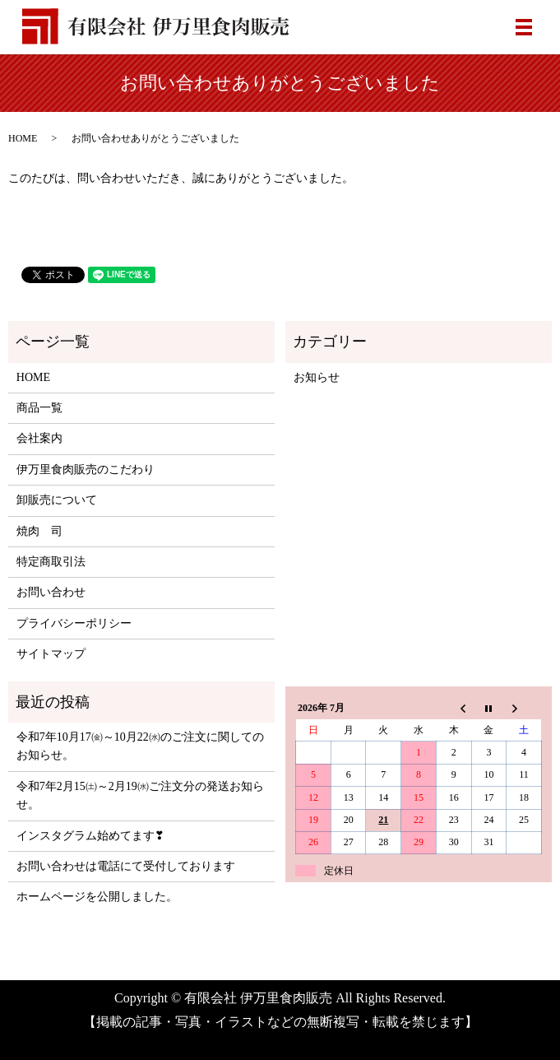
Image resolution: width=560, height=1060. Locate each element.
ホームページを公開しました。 (97, 896)
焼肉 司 (39, 531)
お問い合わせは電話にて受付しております (125, 866)
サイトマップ (51, 654)
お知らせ (317, 377)
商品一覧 (39, 408)
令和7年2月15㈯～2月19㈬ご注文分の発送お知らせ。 (140, 795)
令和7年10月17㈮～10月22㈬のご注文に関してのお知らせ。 (140, 746)
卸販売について (56, 500)
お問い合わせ (51, 592)
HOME (22, 138)
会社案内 (39, 438)
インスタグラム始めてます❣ (90, 836)
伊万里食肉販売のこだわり (85, 469)
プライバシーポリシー (74, 623)
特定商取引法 (51, 562)
